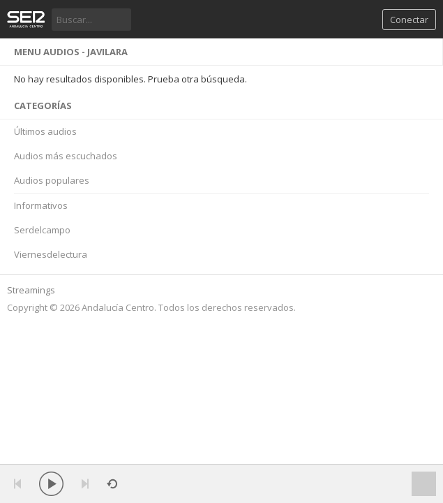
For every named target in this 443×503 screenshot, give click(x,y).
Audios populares (51, 180)
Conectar (409, 19)
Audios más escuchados (65, 156)
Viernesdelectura (50, 254)
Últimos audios (45, 131)
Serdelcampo (42, 230)
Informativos (41, 205)
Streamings (31, 290)
